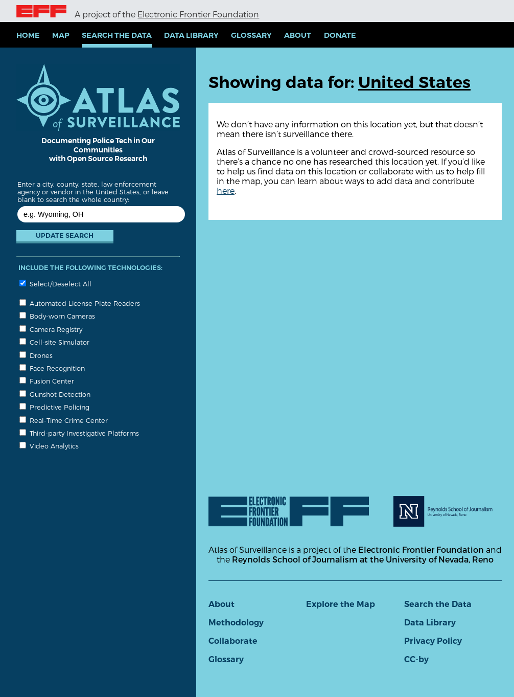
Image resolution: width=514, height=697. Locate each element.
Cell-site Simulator (54, 342)
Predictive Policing (54, 407)
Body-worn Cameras (57, 316)
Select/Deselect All (55, 283)
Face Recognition (52, 368)
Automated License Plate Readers (79, 303)
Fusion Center (46, 381)
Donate (340, 35)
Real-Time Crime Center (63, 420)
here (226, 190)
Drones (36, 355)
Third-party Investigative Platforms (79, 433)
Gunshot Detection (54, 394)
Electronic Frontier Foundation (198, 14)
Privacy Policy (433, 641)
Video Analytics (49, 445)
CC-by (416, 659)
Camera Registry (50, 329)
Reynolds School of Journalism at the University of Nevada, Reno (363, 559)
